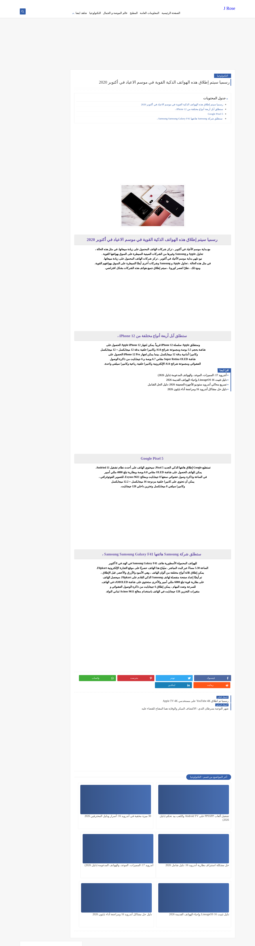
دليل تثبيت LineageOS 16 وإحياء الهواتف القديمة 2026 (196, 378)
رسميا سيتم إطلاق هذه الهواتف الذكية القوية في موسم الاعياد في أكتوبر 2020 (182, 102)
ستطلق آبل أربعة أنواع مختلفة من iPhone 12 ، (199, 107)
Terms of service (158, 3)
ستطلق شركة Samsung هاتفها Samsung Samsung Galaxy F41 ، (190, 116)
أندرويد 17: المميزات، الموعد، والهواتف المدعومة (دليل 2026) (192, 373)
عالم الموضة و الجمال (115, 13)
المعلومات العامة (149, 13)
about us (143, 3)
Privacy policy (175, 3)
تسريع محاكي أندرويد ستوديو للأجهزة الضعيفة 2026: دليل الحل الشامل (187, 382)
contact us (132, 3)
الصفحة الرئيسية (171, 13)
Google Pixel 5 (215, 112)
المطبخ (134, 13)
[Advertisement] (127, 37)
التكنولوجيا (95, 13)
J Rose (229, 8)
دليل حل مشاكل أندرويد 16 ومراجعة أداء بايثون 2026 (197, 387)
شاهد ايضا (81, 13)
